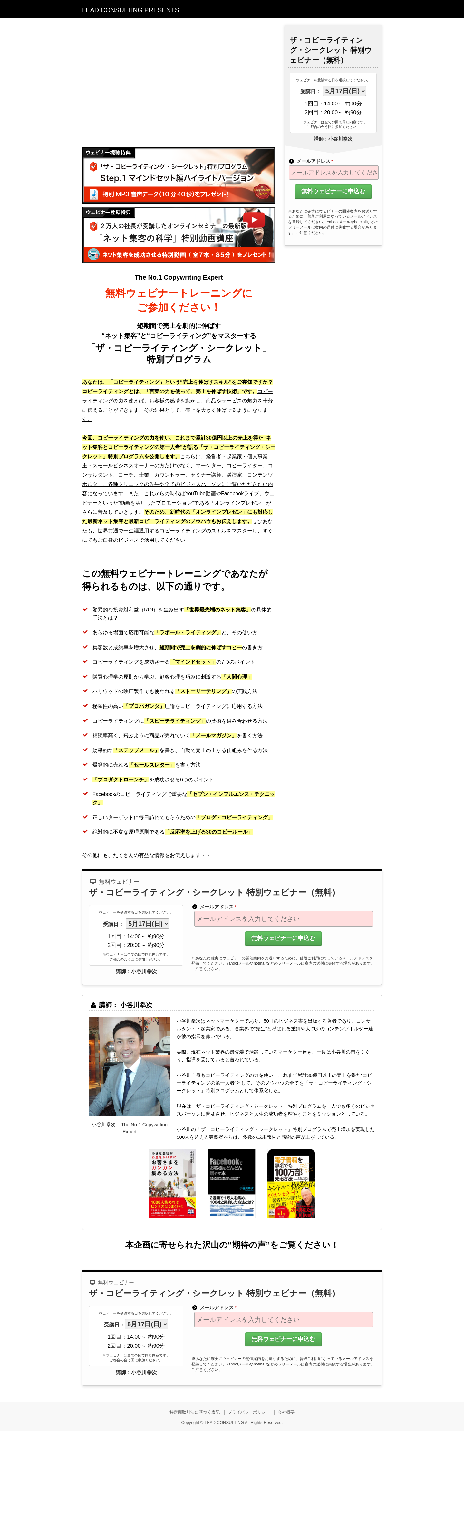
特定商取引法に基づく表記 (194, 1412)
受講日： (310, 91)
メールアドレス (310, 161)
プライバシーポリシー (249, 1412)
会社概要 (286, 1412)
